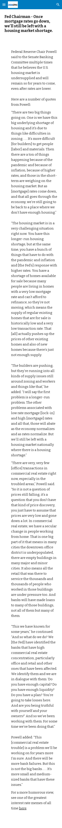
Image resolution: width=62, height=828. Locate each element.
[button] (4, 4)
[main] (31, 23)
